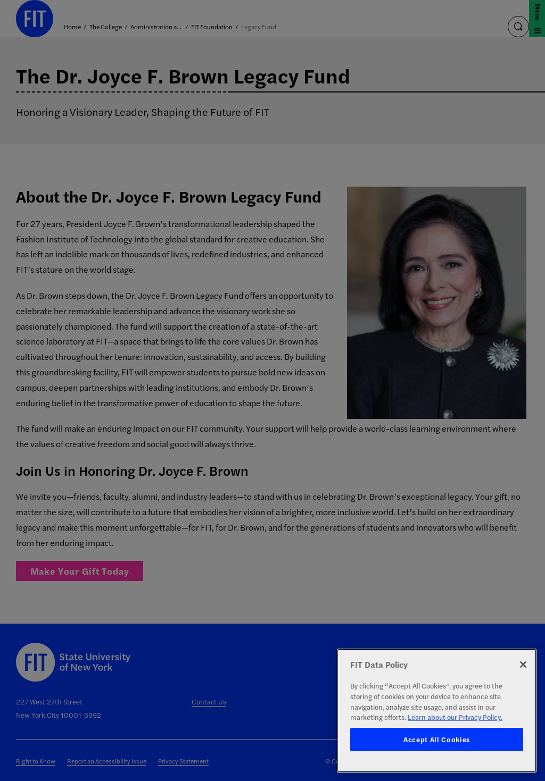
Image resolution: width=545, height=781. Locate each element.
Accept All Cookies (436, 739)
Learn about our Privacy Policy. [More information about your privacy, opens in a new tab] (455, 717)
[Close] (523, 664)
